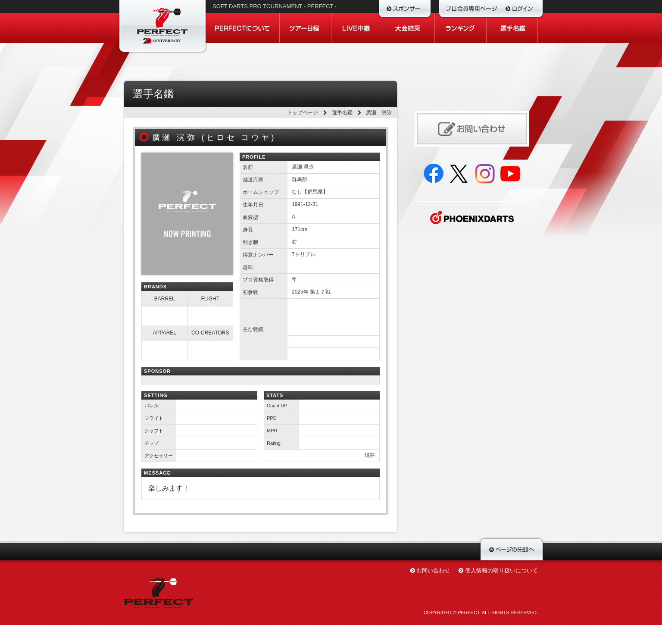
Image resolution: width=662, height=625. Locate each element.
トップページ (302, 112)
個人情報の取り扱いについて (501, 570)
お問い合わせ (433, 570)
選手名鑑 (342, 112)
